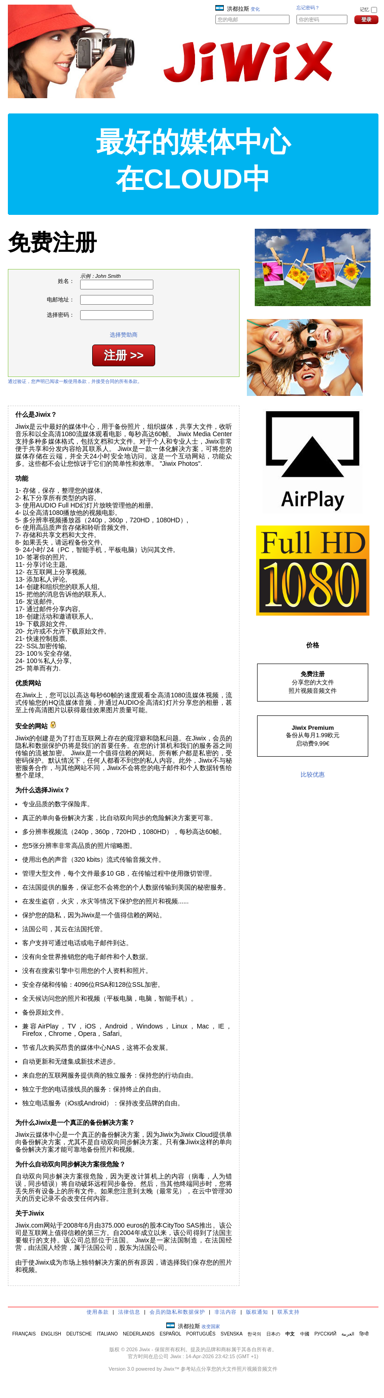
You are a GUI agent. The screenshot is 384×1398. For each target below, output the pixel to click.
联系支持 (288, 1312)
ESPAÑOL (170, 1333)
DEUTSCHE (79, 1333)
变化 (255, 9)
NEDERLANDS (138, 1333)
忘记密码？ (308, 7)
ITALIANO (107, 1333)
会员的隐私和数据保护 (177, 1312)
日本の (273, 1333)
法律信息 (129, 1312)
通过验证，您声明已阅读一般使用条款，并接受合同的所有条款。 (75, 381)
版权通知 (257, 1312)
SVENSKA (231, 1333)
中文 (290, 1333)
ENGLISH (51, 1333)
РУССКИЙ (325, 1333)
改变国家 (210, 1326)
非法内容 (225, 1312)
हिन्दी (364, 1333)
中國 (304, 1333)
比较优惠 (313, 774)
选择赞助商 (124, 335)
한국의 (254, 1333)
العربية (347, 1333)
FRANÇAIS (24, 1333)
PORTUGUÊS (200, 1333)
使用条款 (98, 1312)
